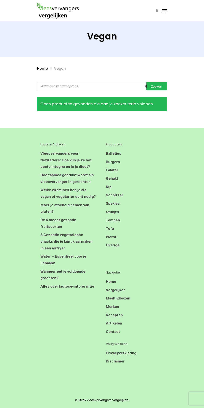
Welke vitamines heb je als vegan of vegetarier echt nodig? (63, 198)
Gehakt (112, 179)
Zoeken (156, 86)
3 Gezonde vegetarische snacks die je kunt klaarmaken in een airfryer (67, 252)
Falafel (112, 171)
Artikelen (114, 328)
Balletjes (113, 153)
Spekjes (113, 205)
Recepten (114, 319)
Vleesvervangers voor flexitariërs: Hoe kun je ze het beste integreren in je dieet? (66, 160)
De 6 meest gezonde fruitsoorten (58, 233)
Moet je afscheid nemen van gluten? (65, 217)
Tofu (110, 231)
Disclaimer (115, 367)
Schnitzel (114, 196)
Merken (113, 311)
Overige (113, 248)
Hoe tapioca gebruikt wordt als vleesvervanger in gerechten (68, 179)
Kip (109, 188)
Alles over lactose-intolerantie (67, 298)
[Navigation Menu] (164, 11)
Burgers (113, 162)
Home (42, 68)
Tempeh (113, 222)
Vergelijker (116, 293)
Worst (111, 240)
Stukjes (113, 214)
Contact (113, 337)
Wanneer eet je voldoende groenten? (63, 286)
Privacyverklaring (121, 358)
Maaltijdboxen (119, 302)
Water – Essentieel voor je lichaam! (63, 271)
